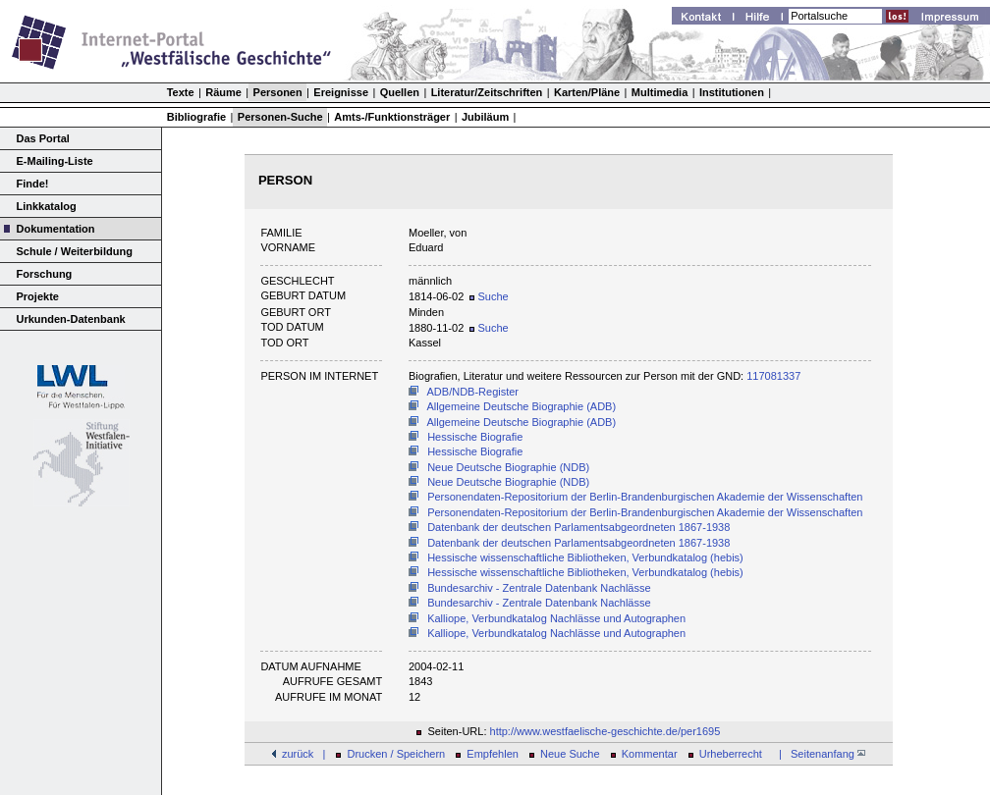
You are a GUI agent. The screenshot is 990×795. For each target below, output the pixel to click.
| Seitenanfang (819, 754)
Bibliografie (197, 117)
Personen (277, 92)
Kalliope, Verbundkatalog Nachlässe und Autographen (556, 618)
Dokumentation (56, 229)
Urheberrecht (730, 754)
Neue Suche (570, 754)
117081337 (773, 376)
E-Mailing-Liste (55, 161)
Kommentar (650, 754)
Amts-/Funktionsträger (392, 117)
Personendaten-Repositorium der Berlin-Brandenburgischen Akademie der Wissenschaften (644, 497)
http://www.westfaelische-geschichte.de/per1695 (605, 731)
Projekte (38, 296)
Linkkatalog (47, 206)
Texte (180, 92)
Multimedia (660, 92)
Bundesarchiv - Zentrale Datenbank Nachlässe (538, 588)
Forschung (45, 274)
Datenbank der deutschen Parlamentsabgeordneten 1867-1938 (578, 527)
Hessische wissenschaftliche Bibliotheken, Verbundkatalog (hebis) (585, 557)
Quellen (399, 92)
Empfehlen (493, 754)
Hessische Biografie (474, 437)
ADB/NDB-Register (473, 392)
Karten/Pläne (587, 92)
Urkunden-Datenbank (71, 319)
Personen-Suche (280, 117)
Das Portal (43, 138)
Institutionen (731, 92)
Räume (223, 92)
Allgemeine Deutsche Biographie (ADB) (522, 406)
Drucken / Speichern (397, 754)
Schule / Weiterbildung (75, 251)
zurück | (303, 754)
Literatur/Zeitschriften (487, 92)
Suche (488, 296)
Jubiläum (485, 117)
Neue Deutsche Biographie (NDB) (508, 467)
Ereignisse (340, 92)
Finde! (33, 183)
